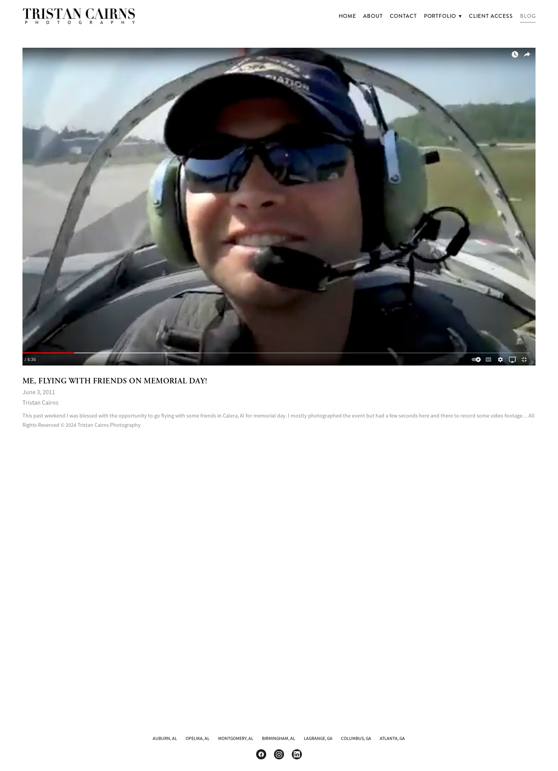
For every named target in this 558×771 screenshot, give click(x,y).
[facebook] (261, 754)
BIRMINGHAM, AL (278, 738)
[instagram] (279, 754)
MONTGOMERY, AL (235, 738)
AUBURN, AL (165, 738)
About (372, 16)
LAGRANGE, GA (318, 738)
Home (347, 16)
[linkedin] (297, 754)
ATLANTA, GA (392, 738)
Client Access (491, 16)
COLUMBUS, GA (356, 738)
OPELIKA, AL (198, 738)
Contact (403, 16)
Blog (528, 16)
